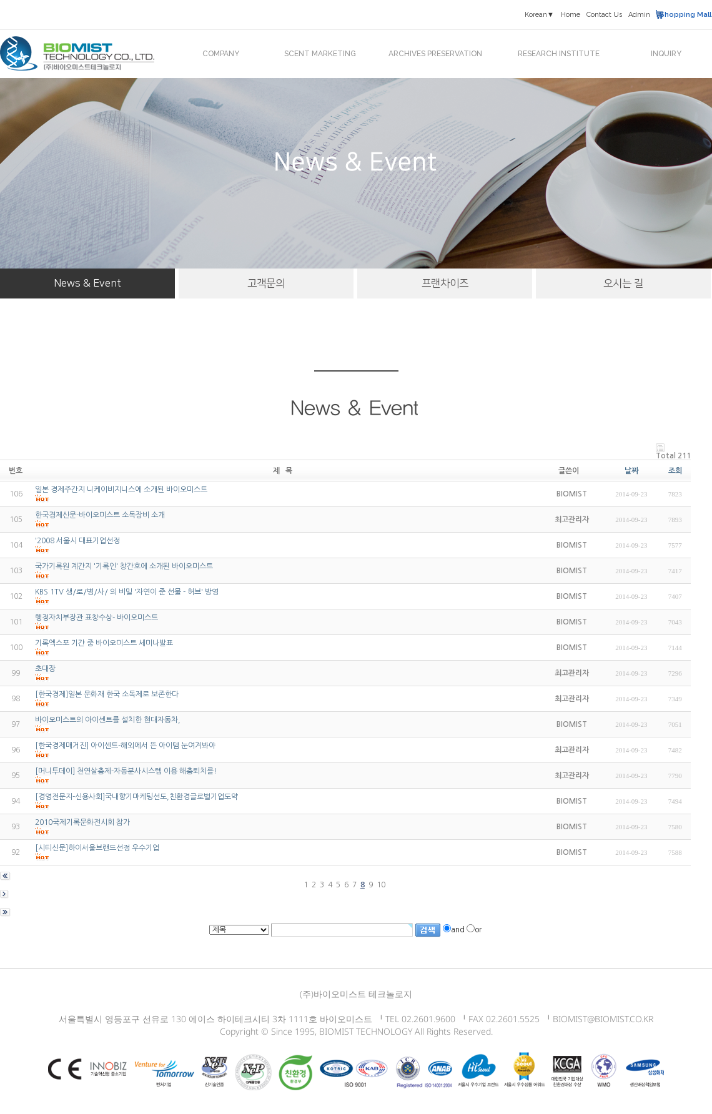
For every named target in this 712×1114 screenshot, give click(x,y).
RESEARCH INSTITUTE (559, 53)
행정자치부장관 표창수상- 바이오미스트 (96, 617)
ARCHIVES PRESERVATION (435, 53)
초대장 (45, 669)
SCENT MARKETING (320, 53)
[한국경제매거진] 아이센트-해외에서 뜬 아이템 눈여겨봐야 (125, 745)
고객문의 (266, 283)
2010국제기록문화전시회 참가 (82, 822)
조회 (675, 471)
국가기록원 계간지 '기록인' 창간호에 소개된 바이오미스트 (124, 566)
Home (570, 15)
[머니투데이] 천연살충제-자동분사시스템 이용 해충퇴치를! (126, 771)
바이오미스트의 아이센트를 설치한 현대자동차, (107, 720)
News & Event (87, 283)
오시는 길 (623, 283)
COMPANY (220, 53)
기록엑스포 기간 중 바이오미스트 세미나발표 (104, 643)
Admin (639, 15)
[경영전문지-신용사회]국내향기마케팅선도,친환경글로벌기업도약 (136, 797)
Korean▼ (539, 15)
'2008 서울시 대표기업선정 (77, 541)
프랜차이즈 (445, 283)
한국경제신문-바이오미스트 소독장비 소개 (100, 515)
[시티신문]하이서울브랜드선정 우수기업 (97, 848)
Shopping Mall (685, 15)
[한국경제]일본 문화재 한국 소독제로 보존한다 (107, 694)
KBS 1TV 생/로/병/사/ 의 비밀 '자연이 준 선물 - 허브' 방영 (127, 592)
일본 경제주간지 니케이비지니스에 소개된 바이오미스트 (121, 489)
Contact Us (604, 15)
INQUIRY (666, 53)
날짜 (631, 471)
